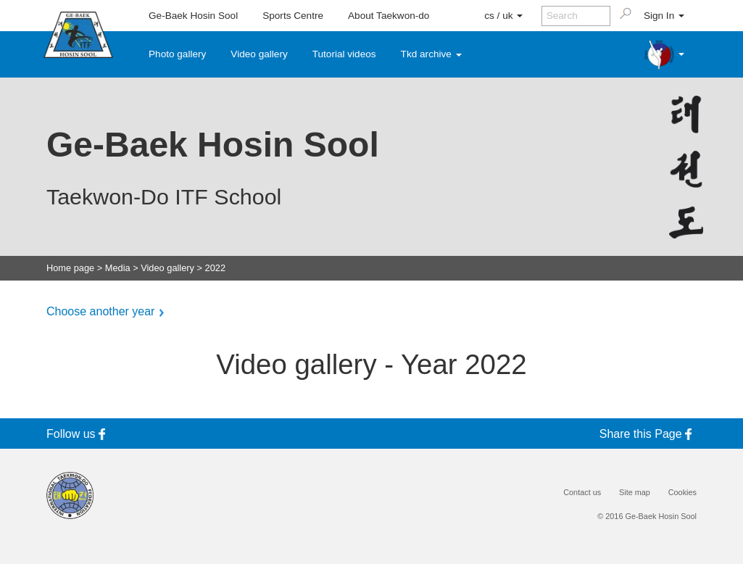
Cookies (682, 493)
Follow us (78, 434)
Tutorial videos (344, 54)
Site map (634, 493)
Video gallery (259, 54)
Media (117, 268)
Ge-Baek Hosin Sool (193, 15)
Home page (70, 268)
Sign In (664, 15)
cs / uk (503, 15)
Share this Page (648, 434)
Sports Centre (292, 15)
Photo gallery (177, 54)
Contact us (582, 493)
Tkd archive (431, 54)
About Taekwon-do (388, 15)
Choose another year (100, 312)
